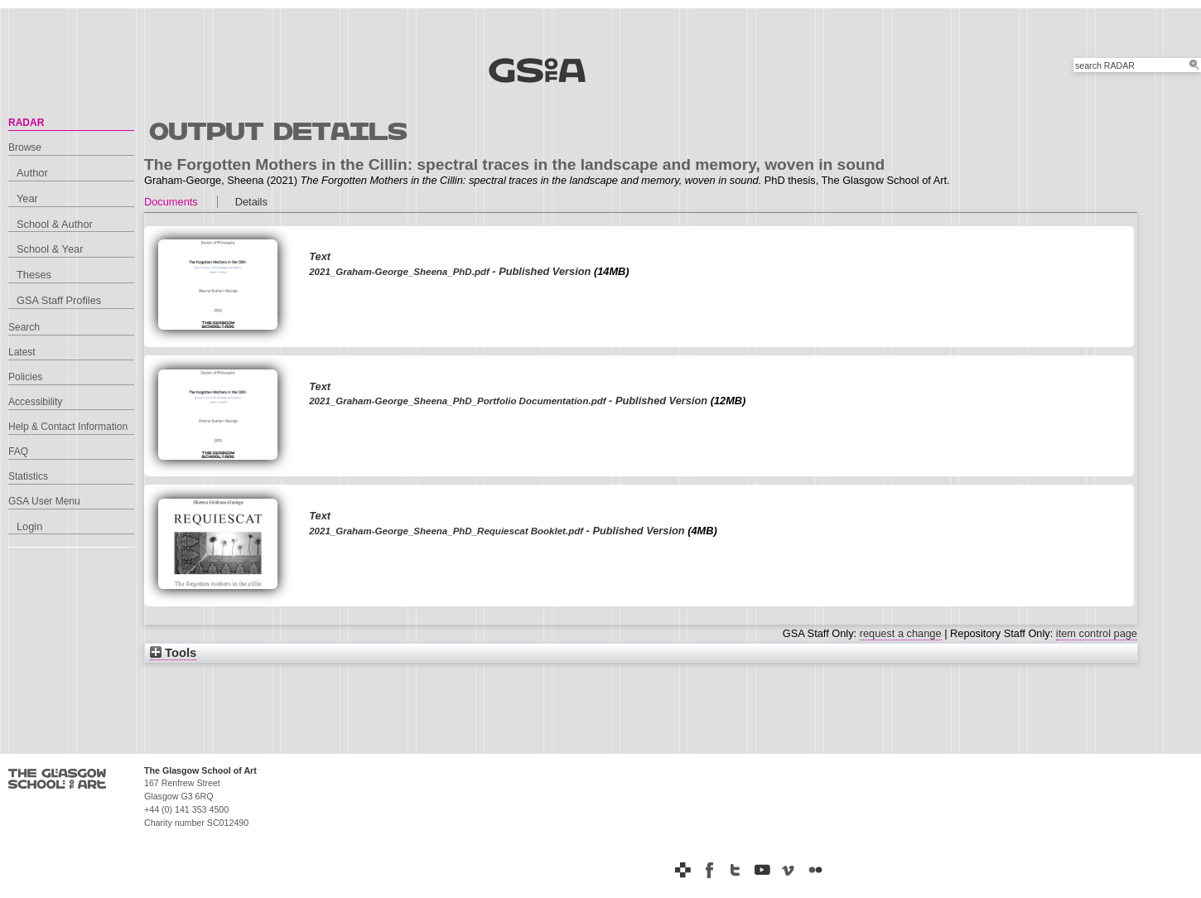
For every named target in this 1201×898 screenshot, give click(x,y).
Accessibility (35, 402)
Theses (34, 274)
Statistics (28, 476)
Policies (25, 377)
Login (29, 526)
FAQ (18, 451)
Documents (171, 202)
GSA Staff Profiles (59, 300)
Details (251, 202)
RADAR (26, 122)
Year (27, 198)
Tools (173, 652)
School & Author (55, 224)
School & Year (50, 249)
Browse (24, 147)
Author (32, 173)
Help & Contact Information (68, 426)
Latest (22, 352)
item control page (1096, 633)
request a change (901, 633)
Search (24, 327)
